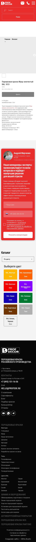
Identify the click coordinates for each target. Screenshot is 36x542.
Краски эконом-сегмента (10, 449)
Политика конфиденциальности (18, 530)
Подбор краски (8, 402)
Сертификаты (7, 395)
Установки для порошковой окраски (14, 506)
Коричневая (22, 485)
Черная (20, 490)
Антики (3, 446)
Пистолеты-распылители (10, 509)
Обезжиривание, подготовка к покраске (15, 498)
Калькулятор (6, 405)
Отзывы (4, 408)
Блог (3, 399)
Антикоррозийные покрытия (16, 516)
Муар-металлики (7, 437)
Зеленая (4, 490)
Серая (20, 479)
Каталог (14, 39)
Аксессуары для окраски (10, 512)
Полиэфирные (6, 459)
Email (3, 385)
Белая (20, 488)
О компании (6, 392)
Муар (3, 434)
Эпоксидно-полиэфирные (10, 468)
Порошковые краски (12, 425)
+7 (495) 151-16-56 (9, 381)
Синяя (3, 488)
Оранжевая (5, 482)
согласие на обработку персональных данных (19, 227)
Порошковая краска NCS (13, 520)
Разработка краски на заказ (11, 452)
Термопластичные (7, 462)
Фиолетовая (22, 482)
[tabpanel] (18, 296)
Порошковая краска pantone (16, 524)
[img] (3, 413)
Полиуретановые (7, 471)
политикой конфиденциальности (16, 223)
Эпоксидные (5, 465)
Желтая (3, 479)
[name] (18, 204)
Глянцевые (5, 431)
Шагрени (4, 440)
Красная (4, 485)
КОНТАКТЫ (6, 375)
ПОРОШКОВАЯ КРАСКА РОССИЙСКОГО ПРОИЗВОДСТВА (16, 360)
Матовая (4, 443)
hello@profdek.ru (10, 388)
